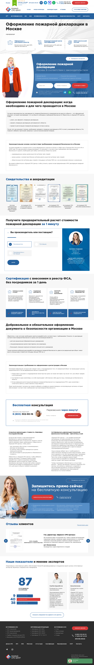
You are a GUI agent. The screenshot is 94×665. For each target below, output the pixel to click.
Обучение (29, 643)
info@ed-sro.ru (33, 2)
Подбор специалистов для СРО (16, 635)
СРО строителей (11, 629)
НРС (17, 643)
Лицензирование (62, 643)
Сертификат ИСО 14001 (38, 631)
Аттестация (39, 643)
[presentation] (6, 541)
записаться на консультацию (42, 497)
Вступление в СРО (16, 16)
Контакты (86, 16)
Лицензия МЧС (53, 16)
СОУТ (79, 16)
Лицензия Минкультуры (67, 16)
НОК (30, 16)
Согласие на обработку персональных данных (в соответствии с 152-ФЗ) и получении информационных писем (49, 92)
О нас (29, 9)
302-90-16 (64, 2)
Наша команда (39, 9)
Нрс (26, 16)
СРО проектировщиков (13, 631)
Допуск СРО (9, 643)
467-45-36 (65, 3)
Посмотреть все (82, 525)
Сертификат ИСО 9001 (38, 629)
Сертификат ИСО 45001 (38, 633)
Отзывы (63, 9)
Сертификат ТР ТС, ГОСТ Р (39, 635)
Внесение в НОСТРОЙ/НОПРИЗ (16, 637)
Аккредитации (52, 9)
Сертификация (50, 643)
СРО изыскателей (12, 633)
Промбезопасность (40, 16)
